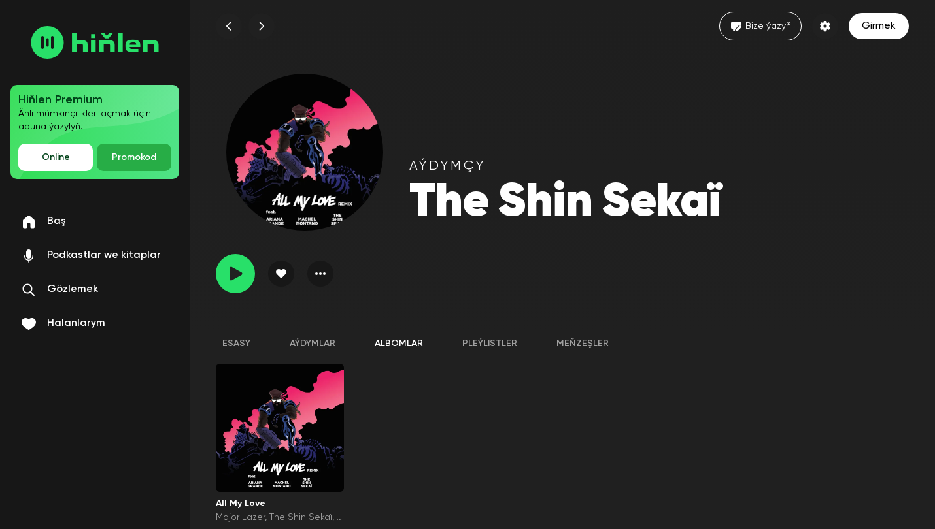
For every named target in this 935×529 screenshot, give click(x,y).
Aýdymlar (312, 343)
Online (56, 157)
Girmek (879, 26)
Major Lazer (240, 517)
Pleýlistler (489, 343)
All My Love (240, 503)
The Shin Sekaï (300, 517)
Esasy (236, 343)
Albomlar (399, 343)
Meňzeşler (582, 343)
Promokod (134, 157)
